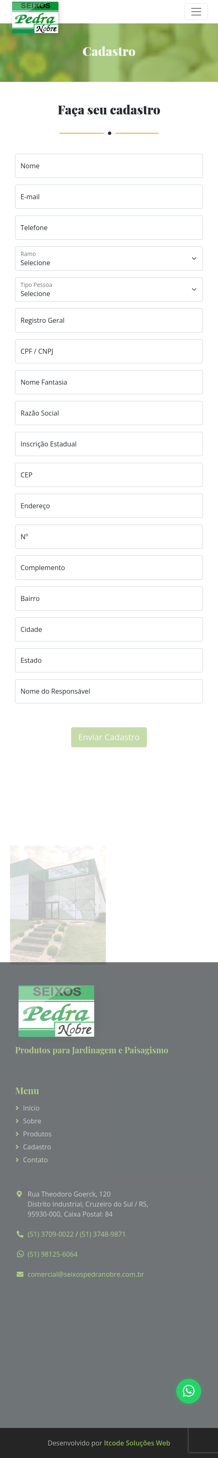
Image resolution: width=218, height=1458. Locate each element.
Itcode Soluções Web (137, 1443)
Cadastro (37, 1146)
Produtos (37, 1134)
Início (31, 1108)
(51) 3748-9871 (103, 1234)
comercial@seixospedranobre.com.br (86, 1274)
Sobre (32, 1121)
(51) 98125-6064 (52, 1254)
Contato (35, 1159)
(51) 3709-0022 (51, 1234)
